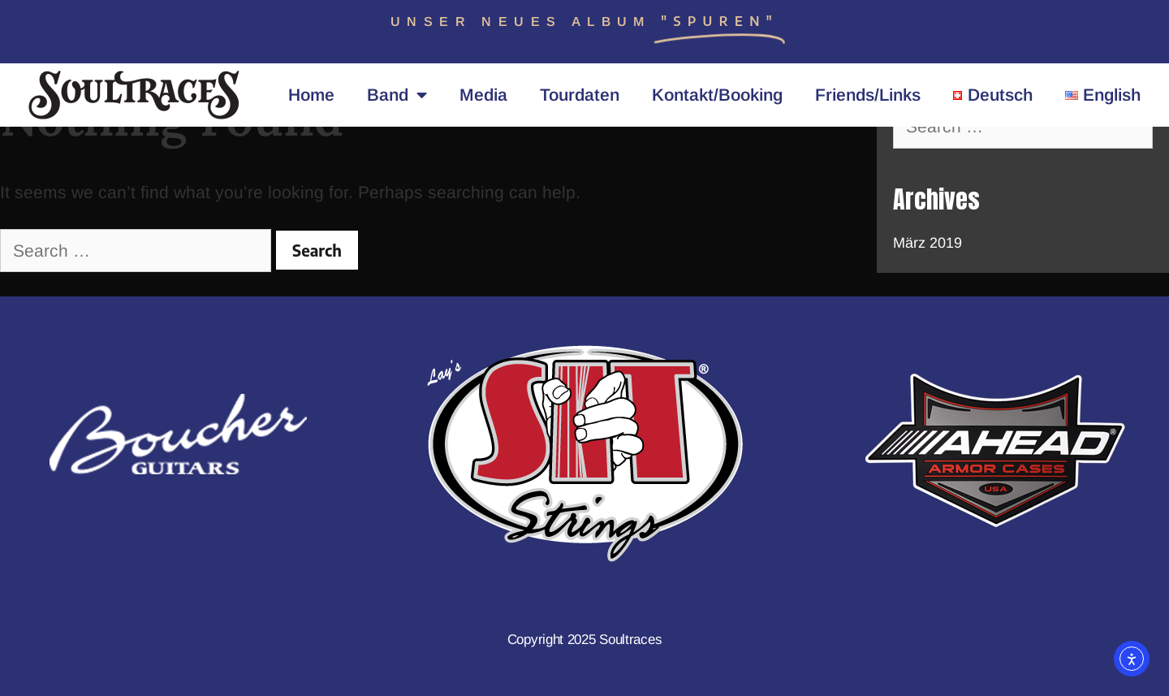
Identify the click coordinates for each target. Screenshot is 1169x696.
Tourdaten (579, 94)
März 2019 (927, 243)
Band (397, 95)
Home (311, 94)
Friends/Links (868, 94)
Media (483, 94)
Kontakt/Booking (717, 94)
